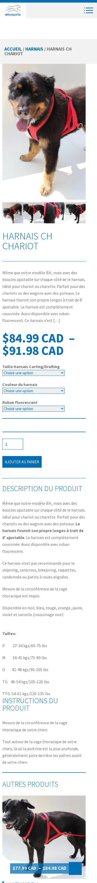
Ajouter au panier (22, 461)
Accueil (13, 49)
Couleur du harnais (20, 384)
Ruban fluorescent (20, 402)
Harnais (34, 49)
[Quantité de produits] (12, 444)
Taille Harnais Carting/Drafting (31, 366)
